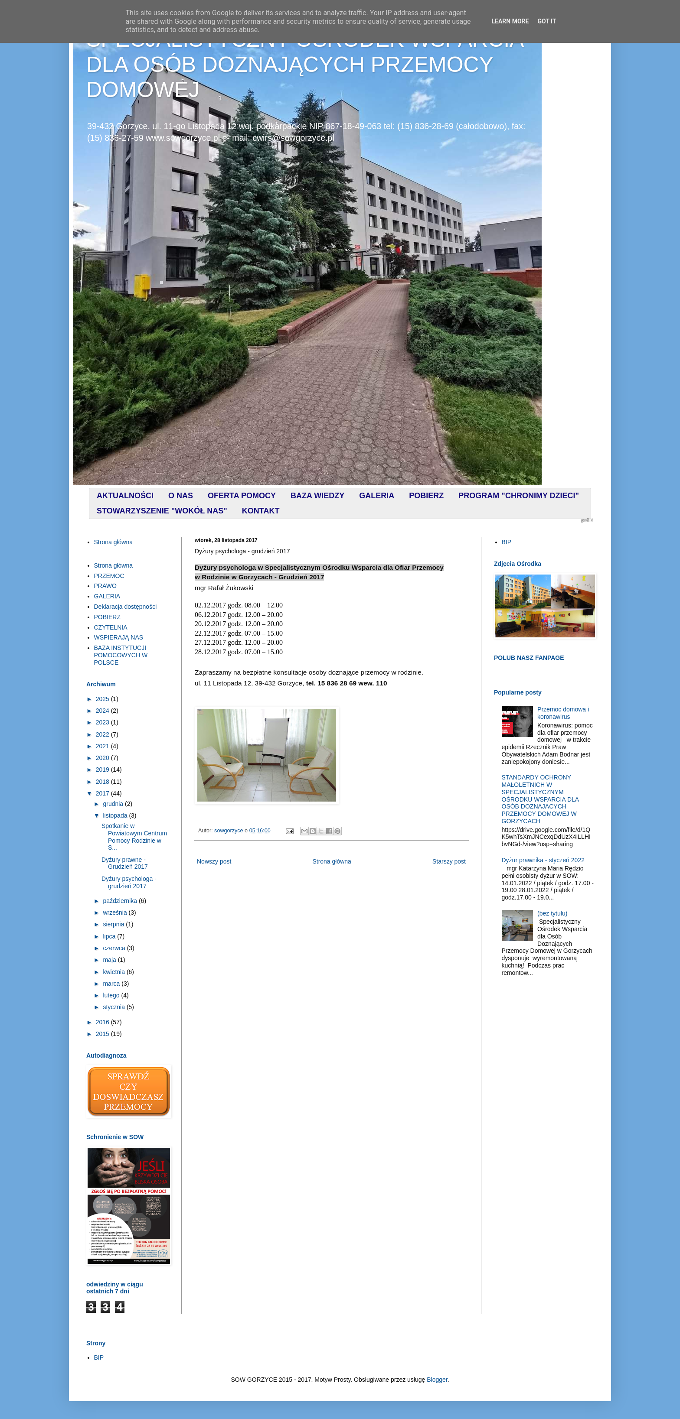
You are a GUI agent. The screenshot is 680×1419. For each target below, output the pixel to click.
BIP (507, 542)
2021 (103, 746)
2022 (103, 734)
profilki (587, 520)
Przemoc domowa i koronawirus (563, 713)
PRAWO (105, 585)
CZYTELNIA (111, 627)
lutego (112, 995)
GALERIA (107, 596)
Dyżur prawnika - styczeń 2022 (543, 860)
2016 (103, 1022)
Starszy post (449, 861)
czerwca (115, 948)
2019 (103, 769)
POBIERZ (107, 617)
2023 (103, 722)
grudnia (114, 803)
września (115, 912)
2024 (103, 710)
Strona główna (331, 861)
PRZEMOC (109, 575)
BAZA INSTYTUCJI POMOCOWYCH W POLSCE (121, 655)
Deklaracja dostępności (125, 606)
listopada (116, 815)
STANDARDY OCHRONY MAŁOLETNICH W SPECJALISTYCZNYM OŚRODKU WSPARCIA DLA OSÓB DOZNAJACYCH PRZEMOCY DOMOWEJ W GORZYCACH (540, 799)
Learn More (510, 21)
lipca (110, 936)
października (121, 900)
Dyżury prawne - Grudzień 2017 (124, 863)
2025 (103, 698)
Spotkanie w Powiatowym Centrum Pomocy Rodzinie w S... (134, 836)
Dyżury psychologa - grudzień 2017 (129, 882)
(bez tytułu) (552, 913)
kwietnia (114, 971)
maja (110, 959)
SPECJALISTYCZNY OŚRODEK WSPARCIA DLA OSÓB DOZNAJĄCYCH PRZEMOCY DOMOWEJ (304, 64)
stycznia (114, 1006)
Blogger (437, 1379)
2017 (103, 793)
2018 (103, 781)
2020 (103, 757)
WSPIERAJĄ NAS (119, 637)
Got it (546, 21)
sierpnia (114, 924)
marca (112, 983)
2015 (103, 1033)
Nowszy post (214, 861)
